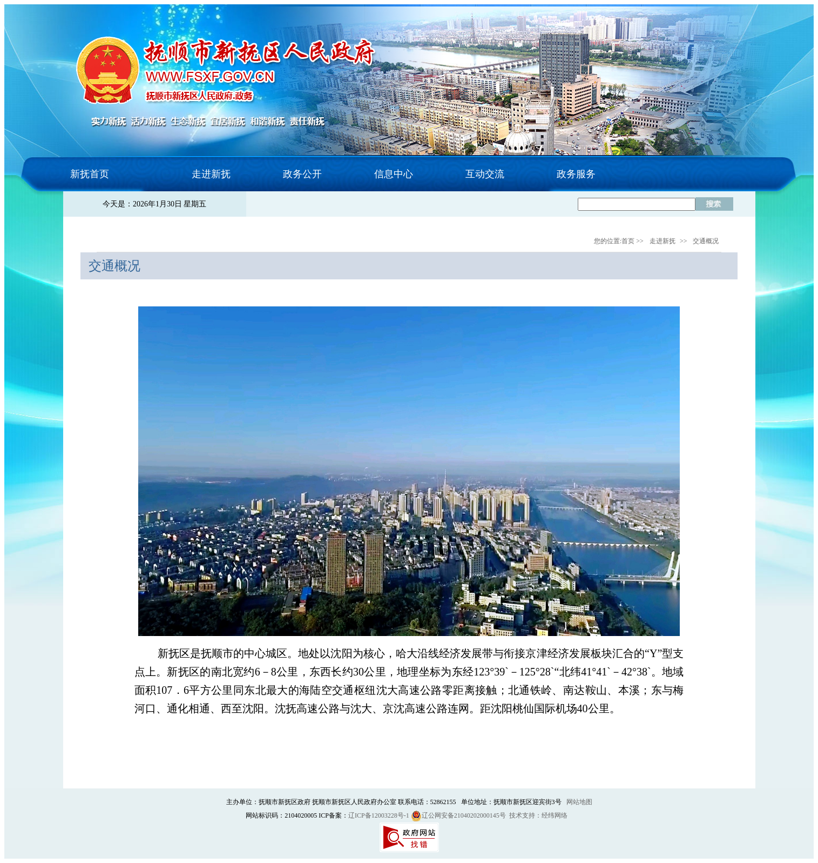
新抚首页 (89, 174)
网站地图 (579, 802)
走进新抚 (662, 241)
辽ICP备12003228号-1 (378, 815)
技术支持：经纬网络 (538, 815)
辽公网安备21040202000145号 (458, 815)
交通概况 (706, 241)
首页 (627, 241)
